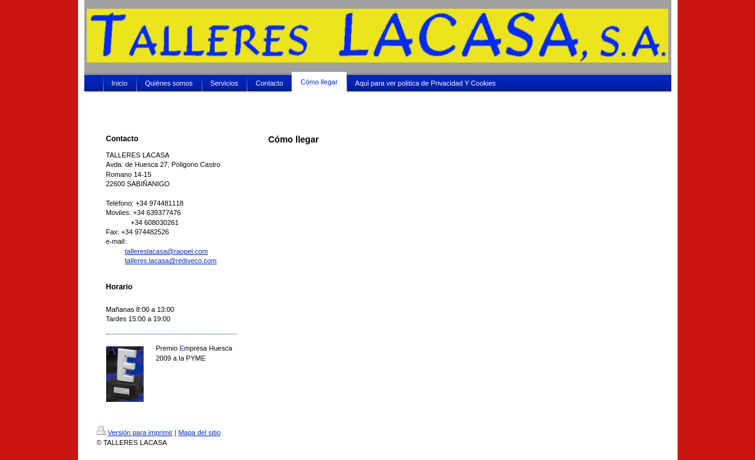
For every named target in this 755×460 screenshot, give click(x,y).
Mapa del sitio (199, 432)
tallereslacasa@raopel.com (166, 251)
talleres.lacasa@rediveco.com (171, 260)
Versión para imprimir (135, 432)
